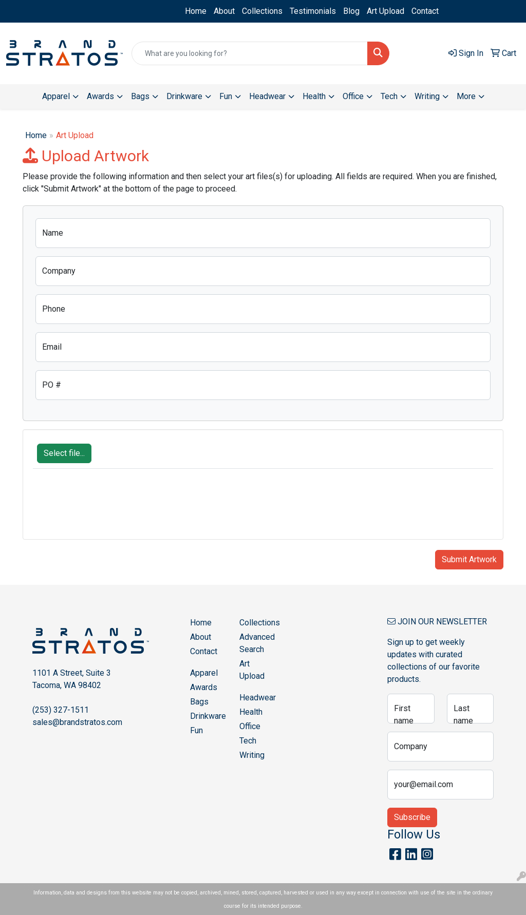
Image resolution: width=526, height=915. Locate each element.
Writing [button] (427, 96)
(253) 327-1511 (60, 710)
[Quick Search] (250, 53)
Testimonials (313, 11)
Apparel (204, 673)
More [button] (466, 96)
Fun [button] (225, 96)
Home (195, 11)
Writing (252, 755)
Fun (196, 730)
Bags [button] (140, 96)
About (224, 11)
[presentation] (111, 509)
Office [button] (353, 96)
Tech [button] (389, 96)
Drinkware (208, 716)
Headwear (257, 697)
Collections (262, 11)
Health (250, 712)
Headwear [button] (267, 96)
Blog (351, 11)
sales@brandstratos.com (77, 722)
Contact (425, 11)
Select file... (64, 453)
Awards (203, 687)
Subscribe (412, 817)
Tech (247, 741)
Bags (199, 702)
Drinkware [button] (184, 96)
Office (249, 726)
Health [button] (314, 96)
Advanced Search (257, 643)
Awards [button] (100, 96)
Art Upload (385, 11)
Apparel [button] (56, 96)
